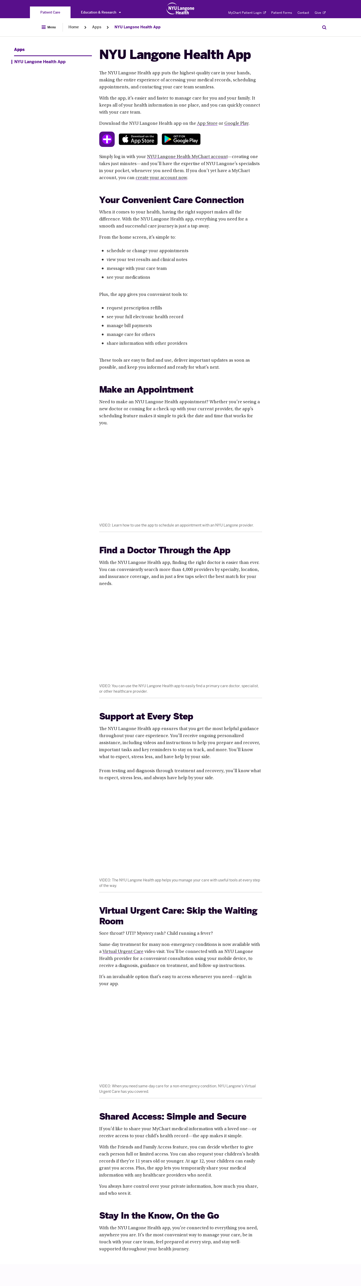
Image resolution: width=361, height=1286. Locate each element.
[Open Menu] (48, 27)
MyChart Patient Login (247, 13)
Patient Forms (281, 13)
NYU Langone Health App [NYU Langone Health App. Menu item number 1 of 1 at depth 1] (40, 62)
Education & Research (101, 12)
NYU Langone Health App (138, 27)
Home (73, 27)
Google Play (236, 123)
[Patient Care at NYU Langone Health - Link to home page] (180, 8)
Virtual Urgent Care (123, 952)
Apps (96, 27)
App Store (207, 123)
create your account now (161, 178)
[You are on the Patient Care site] (50, 12)
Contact (303, 13)
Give (320, 13)
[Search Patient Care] (324, 27)
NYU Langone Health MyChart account (187, 157)
